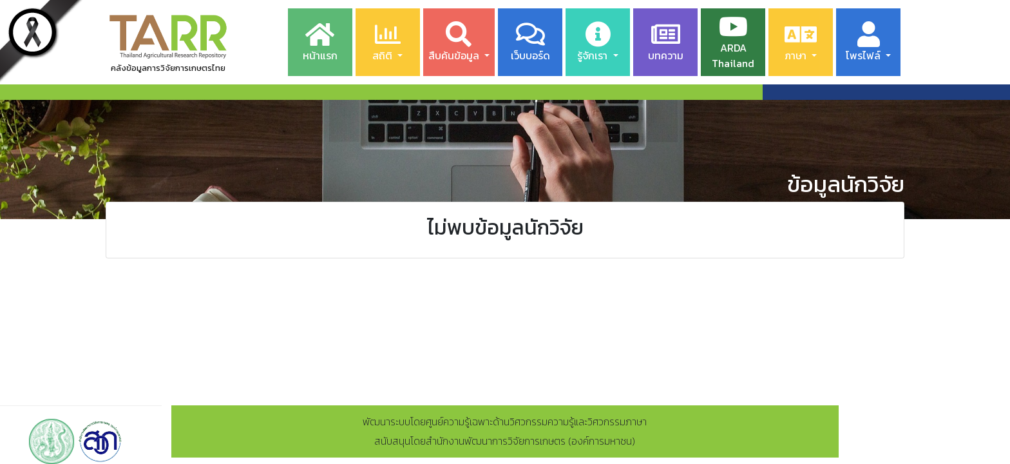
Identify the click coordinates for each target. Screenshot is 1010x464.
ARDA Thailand (733, 42)
